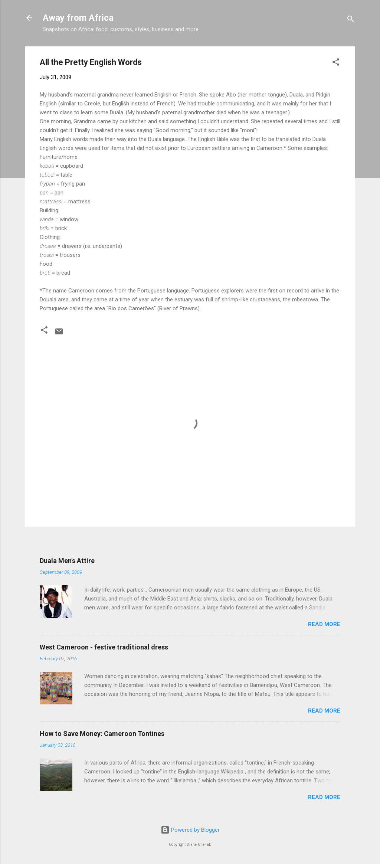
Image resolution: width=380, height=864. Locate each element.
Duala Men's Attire (67, 560)
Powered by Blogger (190, 830)
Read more (324, 624)
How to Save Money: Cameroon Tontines (102, 733)
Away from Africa (78, 18)
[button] (335, 63)
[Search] (350, 20)
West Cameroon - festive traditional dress (104, 647)
